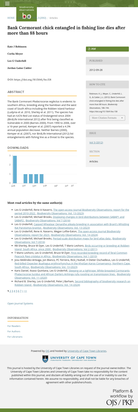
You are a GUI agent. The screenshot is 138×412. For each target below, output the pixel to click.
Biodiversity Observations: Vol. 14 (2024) (74, 235)
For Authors (14, 331)
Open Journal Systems (20, 303)
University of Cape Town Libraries (86, 351)
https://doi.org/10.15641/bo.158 (32, 79)
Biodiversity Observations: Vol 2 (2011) (75, 249)
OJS (47, 351)
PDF (93, 48)
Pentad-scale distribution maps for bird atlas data (82, 238)
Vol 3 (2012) (39, 17)
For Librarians (15, 336)
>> (25, 291)
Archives (23, 17)
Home (11, 17)
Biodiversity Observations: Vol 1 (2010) (74, 256)
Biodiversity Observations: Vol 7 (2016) (48, 220)
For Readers (14, 326)
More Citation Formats (104, 117)
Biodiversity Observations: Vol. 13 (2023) (60, 213)
